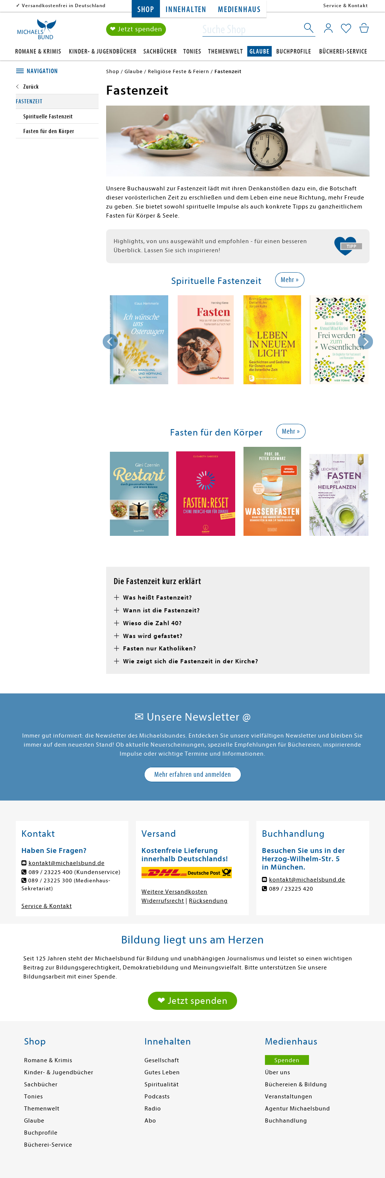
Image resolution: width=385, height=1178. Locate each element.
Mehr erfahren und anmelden (193, 774)
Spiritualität (162, 1085)
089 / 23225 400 (51, 872)
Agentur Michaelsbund (297, 1109)
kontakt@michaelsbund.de (67, 863)
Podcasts (157, 1097)
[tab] (57, 71)
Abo (150, 1121)
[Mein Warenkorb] (364, 28)
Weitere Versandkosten (174, 891)
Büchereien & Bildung (296, 1085)
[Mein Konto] (328, 28)
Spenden (287, 1061)
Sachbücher (160, 51)
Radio (153, 1109)
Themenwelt (225, 51)
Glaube (259, 51)
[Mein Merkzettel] (346, 29)
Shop (145, 9)
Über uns (277, 1073)
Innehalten (186, 9)
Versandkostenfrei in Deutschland (64, 5)
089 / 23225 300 (51, 880)
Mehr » (290, 279)
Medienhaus (239, 9)
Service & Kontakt (345, 5)
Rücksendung (208, 900)
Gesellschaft (162, 1061)
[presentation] (110, 341)
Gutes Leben (162, 1073)
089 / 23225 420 (291, 888)
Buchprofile (293, 51)
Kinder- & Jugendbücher (103, 51)
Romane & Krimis (38, 51)
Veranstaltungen (288, 1097)
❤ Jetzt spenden (136, 30)
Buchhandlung (286, 1121)
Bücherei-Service (343, 51)
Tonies (192, 51)
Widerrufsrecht (163, 900)
